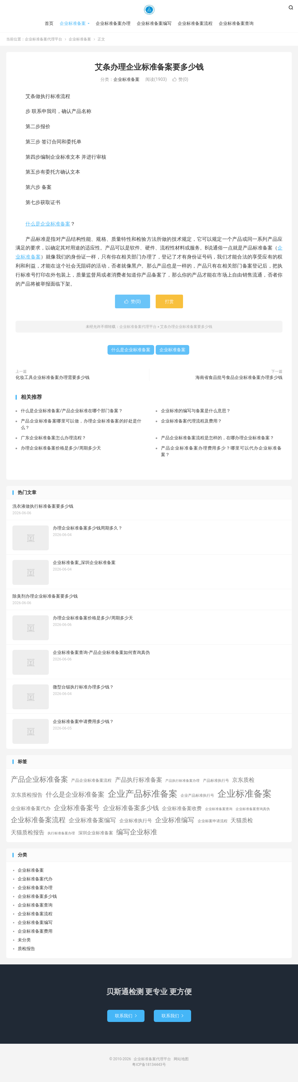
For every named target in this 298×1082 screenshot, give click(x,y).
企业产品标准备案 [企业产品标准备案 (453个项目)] (142, 794)
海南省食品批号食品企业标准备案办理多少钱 (238, 377)
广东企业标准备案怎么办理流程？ (53, 437)
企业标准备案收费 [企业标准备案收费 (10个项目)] (182, 808)
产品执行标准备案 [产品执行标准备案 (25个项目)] (138, 780)
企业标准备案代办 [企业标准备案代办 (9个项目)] (31, 808)
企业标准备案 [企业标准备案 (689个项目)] (245, 793)
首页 (49, 23)
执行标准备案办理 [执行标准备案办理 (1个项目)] (61, 833)
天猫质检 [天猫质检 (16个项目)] (242, 820)
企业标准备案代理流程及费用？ (191, 420)
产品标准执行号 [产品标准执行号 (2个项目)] (216, 780)
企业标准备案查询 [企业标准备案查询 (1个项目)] (218, 809)
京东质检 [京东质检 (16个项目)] (243, 780)
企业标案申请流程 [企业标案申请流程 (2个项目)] (212, 821)
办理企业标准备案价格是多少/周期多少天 (61, 447)
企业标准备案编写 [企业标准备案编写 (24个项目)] (92, 820)
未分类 (24, 939)
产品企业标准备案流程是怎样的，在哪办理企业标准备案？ (217, 437)
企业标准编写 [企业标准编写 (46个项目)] (174, 820)
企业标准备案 (73, 23)
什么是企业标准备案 (47, 224)
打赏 (169, 301)
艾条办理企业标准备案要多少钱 (149, 67)
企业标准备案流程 (195, 23)
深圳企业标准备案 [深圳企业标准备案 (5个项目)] (95, 832)
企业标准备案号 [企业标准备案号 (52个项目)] (76, 808)
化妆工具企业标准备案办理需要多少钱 (52, 377)
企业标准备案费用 (35, 931)
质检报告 (26, 948)
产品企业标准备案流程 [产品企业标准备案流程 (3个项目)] (91, 780)
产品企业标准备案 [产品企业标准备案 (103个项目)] (39, 779)
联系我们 (126, 1015)
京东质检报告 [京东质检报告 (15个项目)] (27, 795)
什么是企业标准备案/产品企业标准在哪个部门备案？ (72, 410)
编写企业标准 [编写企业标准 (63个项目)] (136, 832)
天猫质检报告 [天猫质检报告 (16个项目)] (27, 832)
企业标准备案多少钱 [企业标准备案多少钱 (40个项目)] (131, 808)
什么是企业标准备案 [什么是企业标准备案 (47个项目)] (75, 794)
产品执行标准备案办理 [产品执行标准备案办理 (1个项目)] (182, 781)
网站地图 (181, 1059)
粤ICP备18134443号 (149, 1064)
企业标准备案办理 (113, 23)
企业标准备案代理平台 (149, 10)
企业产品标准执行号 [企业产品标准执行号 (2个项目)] (197, 795)
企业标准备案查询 (236, 23)
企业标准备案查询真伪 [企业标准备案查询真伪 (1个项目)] (253, 809)
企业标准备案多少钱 (37, 896)
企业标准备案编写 (154, 23)
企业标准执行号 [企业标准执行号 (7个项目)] (135, 820)
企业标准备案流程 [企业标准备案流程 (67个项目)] (38, 820)
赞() (180, 79)
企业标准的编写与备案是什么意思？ (196, 410)
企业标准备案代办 (35, 878)
